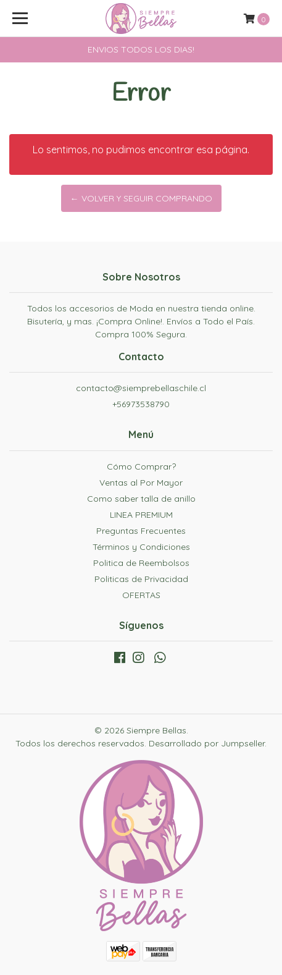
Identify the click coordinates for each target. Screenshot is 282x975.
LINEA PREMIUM (141, 514)
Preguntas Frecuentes (141, 530)
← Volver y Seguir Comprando (141, 198)
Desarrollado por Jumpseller (207, 743)
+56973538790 (141, 404)
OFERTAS (141, 595)
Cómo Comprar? (141, 466)
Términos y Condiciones (141, 546)
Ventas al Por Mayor (141, 482)
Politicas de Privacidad (141, 579)
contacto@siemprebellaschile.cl (141, 388)
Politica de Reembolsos (141, 562)
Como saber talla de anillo (141, 498)
